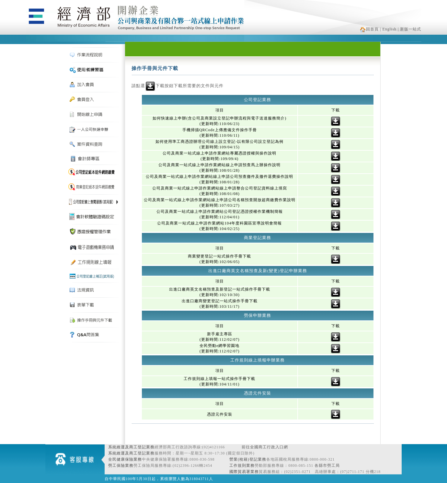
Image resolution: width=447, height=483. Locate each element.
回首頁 (369, 29)
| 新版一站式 (409, 29)
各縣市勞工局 (327, 465)
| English (388, 29)
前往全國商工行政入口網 (265, 447)
